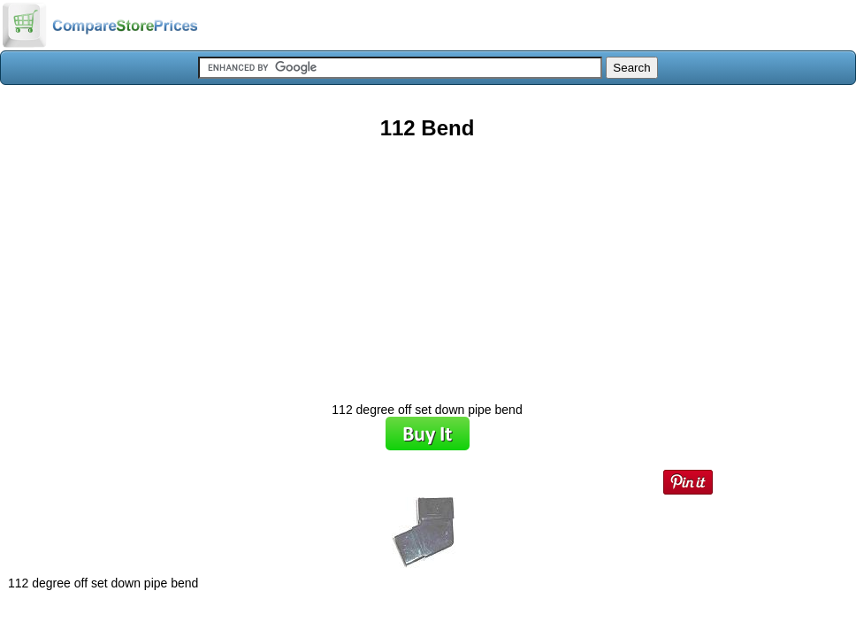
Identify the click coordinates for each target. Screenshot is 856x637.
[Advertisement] (427, 264)
